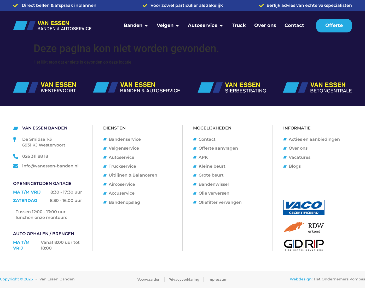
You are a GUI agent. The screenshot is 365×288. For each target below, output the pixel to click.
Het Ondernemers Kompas (339, 279)
